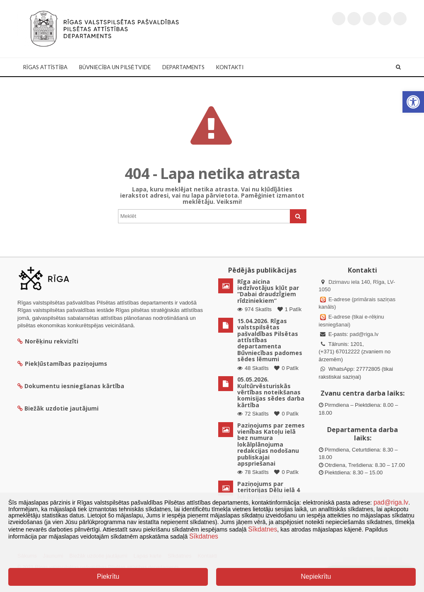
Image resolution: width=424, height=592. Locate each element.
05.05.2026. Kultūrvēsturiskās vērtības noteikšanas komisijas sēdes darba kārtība (270, 392)
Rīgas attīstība (45, 67)
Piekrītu (108, 576)
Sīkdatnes (262, 529)
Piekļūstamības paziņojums (62, 363)
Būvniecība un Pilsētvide (115, 67)
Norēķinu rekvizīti (47, 341)
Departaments (183, 67)
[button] (413, 102)
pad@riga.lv (363, 334)
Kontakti (229, 67)
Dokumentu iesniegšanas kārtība (74, 386)
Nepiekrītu (316, 576)
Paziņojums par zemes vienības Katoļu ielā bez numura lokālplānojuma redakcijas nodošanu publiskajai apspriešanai (271, 444)
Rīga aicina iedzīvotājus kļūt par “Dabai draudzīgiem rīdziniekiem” (268, 291)
